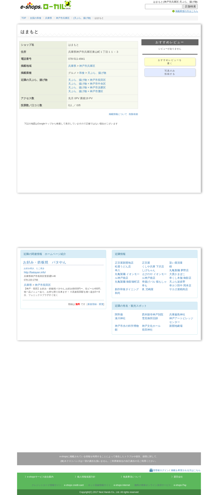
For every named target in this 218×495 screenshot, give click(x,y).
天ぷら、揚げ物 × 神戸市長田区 (87, 79)
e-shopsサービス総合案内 (40, 476)
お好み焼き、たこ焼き (34, 268)
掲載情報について (118, 114)
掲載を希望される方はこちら (186, 470)
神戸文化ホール (151, 325)
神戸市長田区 (43, 284)
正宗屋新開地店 (124, 262)
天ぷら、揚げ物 (97, 72)
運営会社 (178, 476)
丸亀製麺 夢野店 (179, 270)
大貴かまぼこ (177, 274)
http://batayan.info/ (35, 272)
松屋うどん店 (123, 266)
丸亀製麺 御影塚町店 (127, 281)
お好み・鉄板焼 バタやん (44, 262)
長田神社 (147, 329)
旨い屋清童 (176, 262)
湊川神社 (120, 318)
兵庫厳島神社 (177, 314)
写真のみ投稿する (170, 72)
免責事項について (132, 476)
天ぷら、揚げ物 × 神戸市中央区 (87, 83)
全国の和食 (35, 18)
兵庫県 (48, 18)
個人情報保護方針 (86, 476)
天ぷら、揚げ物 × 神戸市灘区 (85, 91)
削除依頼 (133, 114)
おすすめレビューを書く (170, 62)
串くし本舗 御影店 (180, 277)
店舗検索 (190, 6)
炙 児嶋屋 (147, 289)
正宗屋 (146, 262)
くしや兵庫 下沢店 (153, 266)
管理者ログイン (159, 470)
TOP (23, 18)
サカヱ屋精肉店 (178, 289)
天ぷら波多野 (177, 281)
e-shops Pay (180, 485)
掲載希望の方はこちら (186, 11)
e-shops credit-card (74, 485)
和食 (82, 72)
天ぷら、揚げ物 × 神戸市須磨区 (87, 87)
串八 (117, 270)
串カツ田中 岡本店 (180, 285)
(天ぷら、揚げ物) (82, 18)
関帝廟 (119, 314)
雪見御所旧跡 (150, 318)
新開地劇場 (176, 325)
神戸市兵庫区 (63, 18)
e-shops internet (122, 485)
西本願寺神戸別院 (152, 314)
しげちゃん (148, 270)
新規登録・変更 (96, 304)
